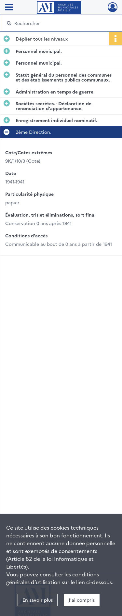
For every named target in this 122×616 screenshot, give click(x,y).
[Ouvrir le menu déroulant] (9, 8)
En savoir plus (37, 600)
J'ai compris (82, 600)
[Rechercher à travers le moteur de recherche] (60, 23)
